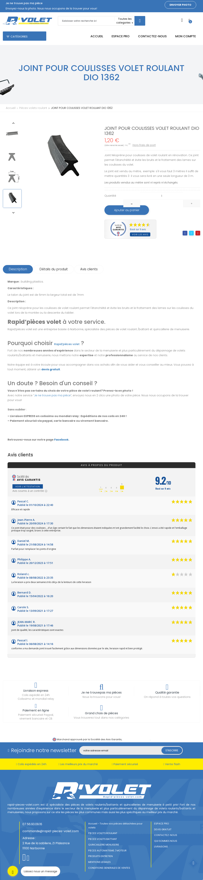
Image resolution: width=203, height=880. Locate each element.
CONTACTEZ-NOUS (165, 835)
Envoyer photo (180, 5)
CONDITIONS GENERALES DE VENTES (109, 868)
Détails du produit (53, 269)
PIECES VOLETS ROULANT (102, 833)
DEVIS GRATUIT (162, 829)
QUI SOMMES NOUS (165, 841)
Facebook (61, 440)
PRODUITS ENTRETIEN (100, 856)
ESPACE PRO (161, 823)
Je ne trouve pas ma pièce (52, 395)
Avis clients (89, 269)
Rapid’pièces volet (67, 344)
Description (18, 269)
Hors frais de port (144, 145)
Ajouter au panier (126, 210)
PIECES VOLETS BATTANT (102, 839)
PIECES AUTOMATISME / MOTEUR (107, 850)
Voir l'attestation (27, 486)
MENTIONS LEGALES (99, 862)
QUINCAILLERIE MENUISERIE (103, 844)
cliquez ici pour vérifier (136, 739)
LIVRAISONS (161, 846)
